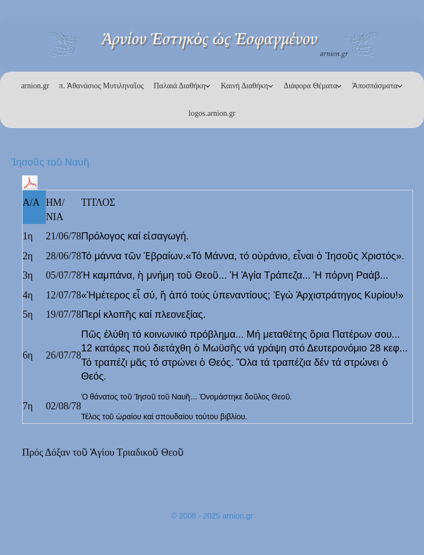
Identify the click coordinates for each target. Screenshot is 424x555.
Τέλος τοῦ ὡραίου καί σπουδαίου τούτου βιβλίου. (164, 416)
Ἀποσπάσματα (374, 86)
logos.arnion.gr (212, 113)
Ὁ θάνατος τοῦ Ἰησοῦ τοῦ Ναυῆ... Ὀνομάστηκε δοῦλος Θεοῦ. (186, 396)
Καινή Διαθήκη (244, 86)
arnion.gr (35, 86)
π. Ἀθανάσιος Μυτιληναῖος (101, 86)
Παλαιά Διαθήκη (179, 86)
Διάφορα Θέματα (310, 86)
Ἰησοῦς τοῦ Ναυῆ (50, 162)
